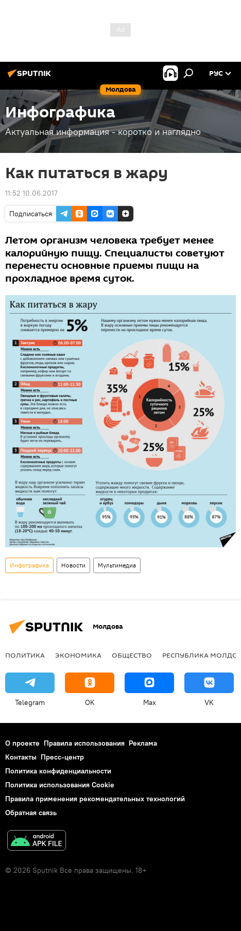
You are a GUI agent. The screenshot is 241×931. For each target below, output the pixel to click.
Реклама (143, 743)
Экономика (78, 655)
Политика (25, 655)
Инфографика (29, 565)
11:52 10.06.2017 (31, 193)
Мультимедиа (117, 565)
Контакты (21, 757)
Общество (132, 655)
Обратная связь (31, 812)
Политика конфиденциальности (58, 770)
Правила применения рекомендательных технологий (95, 798)
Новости (73, 565)
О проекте (22, 743)
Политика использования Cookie (59, 784)
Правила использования (84, 743)
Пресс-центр (62, 757)
